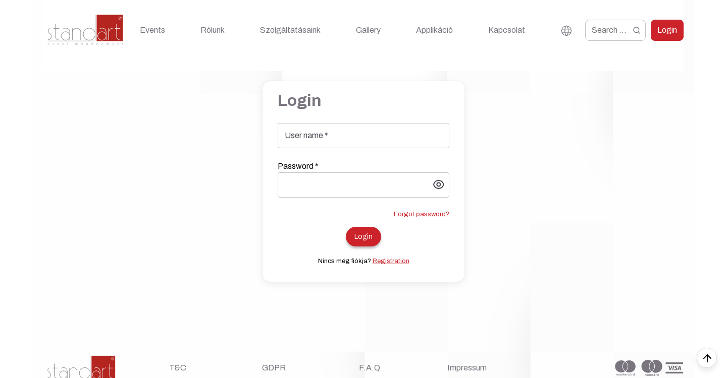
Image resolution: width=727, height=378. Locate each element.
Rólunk (212, 30)
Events (152, 30)
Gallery (368, 30)
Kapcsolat (506, 30)
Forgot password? (421, 214)
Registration (391, 261)
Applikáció (434, 30)
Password (298, 166)
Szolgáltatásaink (290, 30)
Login (667, 30)
